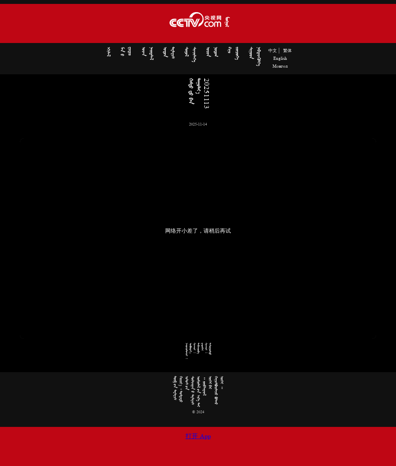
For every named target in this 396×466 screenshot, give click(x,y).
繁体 (287, 51)
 (147, 53)
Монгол (280, 66)
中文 (272, 51)
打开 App (198, 436)
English (280, 59)
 (108, 51)
